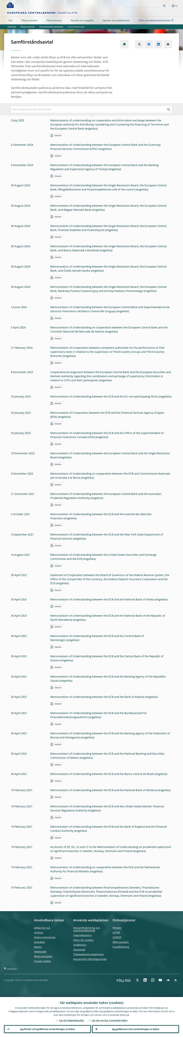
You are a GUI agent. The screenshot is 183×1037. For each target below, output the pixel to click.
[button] (169, 6)
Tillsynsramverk (29, 20)
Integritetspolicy (82, 935)
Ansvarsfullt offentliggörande (90, 959)
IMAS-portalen (121, 942)
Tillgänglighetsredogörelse (88, 954)
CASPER (117, 937)
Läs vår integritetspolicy (71, 1020)
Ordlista (38, 932)
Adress (38, 946)
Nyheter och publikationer (116, 20)
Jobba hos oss (42, 927)
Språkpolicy (79, 944)
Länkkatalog (12, 968)
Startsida (12, 26)
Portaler (117, 927)
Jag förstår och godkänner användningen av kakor (47, 1028)
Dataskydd (79, 949)
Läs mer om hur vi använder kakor (110, 1020)
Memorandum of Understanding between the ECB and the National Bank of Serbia (102, 599)
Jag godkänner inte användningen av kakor (135, 1028)
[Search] (148, 5)
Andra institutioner (45, 937)
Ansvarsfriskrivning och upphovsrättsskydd (86, 929)
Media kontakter (43, 956)
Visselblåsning (121, 946)
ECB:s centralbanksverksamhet (156, 20)
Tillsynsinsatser (54, 20)
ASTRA (116, 932)
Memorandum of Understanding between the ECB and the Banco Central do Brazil (102, 774)
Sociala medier (42, 961)
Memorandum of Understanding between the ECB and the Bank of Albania (97, 697)
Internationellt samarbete (51, 26)
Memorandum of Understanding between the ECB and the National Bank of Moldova (103, 790)
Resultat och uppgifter (82, 20)
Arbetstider (40, 951)
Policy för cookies (83, 940)
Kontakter (39, 942)
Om (10, 20)
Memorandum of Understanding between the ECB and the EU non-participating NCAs (104, 396)
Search (164, 5)
